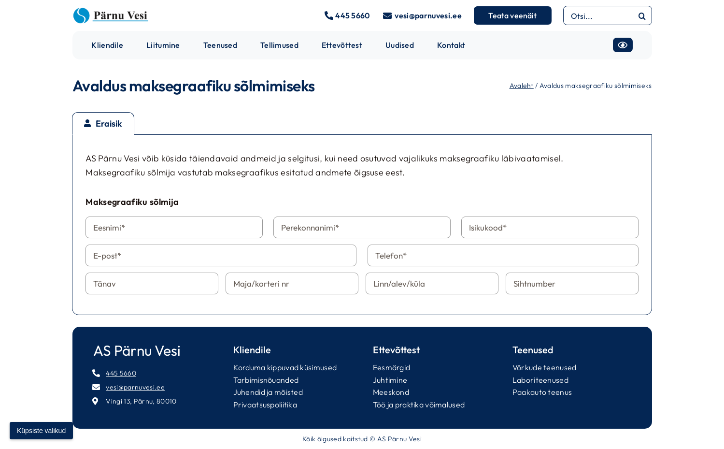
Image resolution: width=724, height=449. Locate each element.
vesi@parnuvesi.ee (428, 15)
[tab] (103, 123)
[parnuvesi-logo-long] (110, 11)
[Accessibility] (622, 45)
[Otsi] (642, 15)
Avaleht (522, 85)
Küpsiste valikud (41, 431)
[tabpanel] (361, 225)
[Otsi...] (598, 15)
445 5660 (352, 15)
